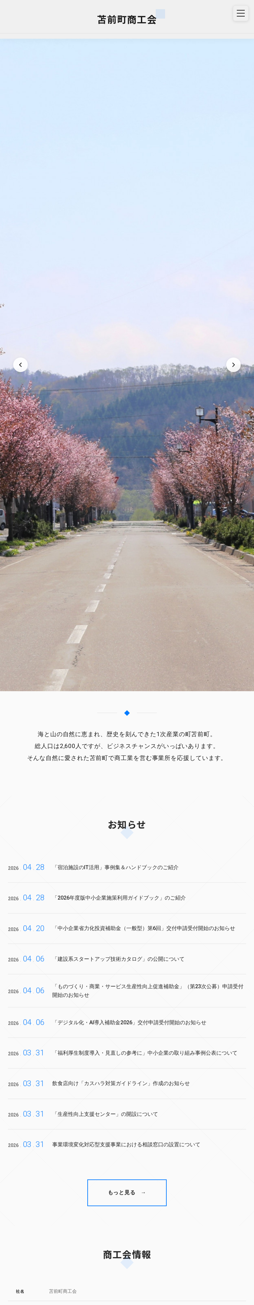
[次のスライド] (233, 365)
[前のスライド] (20, 365)
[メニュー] (241, 13)
